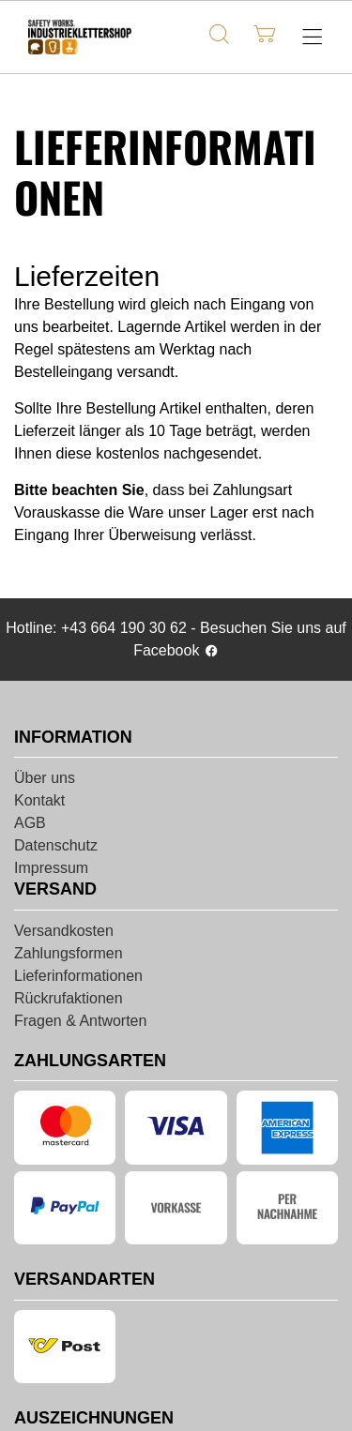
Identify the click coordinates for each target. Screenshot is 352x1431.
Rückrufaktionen (68, 998)
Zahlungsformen (68, 953)
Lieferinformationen (78, 976)
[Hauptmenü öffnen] (312, 37)
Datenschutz (56, 845)
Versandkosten (64, 931)
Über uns (44, 778)
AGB (30, 823)
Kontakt (39, 800)
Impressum (51, 868)
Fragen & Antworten (80, 1021)
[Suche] (219, 34)
